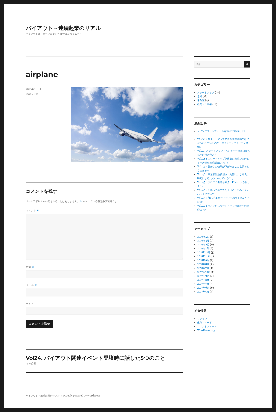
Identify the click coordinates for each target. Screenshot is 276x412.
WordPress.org (206, 330)
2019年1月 (203, 248)
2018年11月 (203, 256)
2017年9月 (203, 276)
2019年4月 (203, 236)
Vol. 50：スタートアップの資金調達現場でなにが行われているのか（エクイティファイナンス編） (223, 142)
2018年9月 (203, 260)
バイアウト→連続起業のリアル (63, 28)
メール (31, 285)
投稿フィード (204, 322)
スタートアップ (205, 92)
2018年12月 (203, 252)
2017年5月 (203, 291)
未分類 (201, 100)
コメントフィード (207, 326)
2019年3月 (203, 240)
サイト (30, 303)
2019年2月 (203, 244)
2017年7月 (203, 283)
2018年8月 (203, 264)
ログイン (202, 318)
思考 (199, 96)
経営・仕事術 (204, 104)
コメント (33, 210)
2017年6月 (203, 287)
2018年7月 (203, 268)
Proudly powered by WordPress (81, 395)
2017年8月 (203, 279)
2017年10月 (203, 272)
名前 (30, 267)
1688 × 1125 (32, 94)
